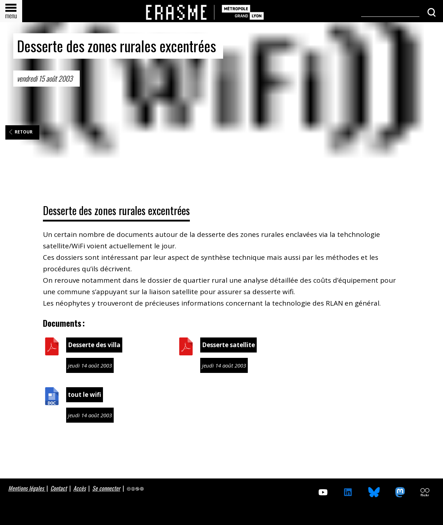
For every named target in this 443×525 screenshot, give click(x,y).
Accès (79, 488)
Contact (58, 488)
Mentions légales (26, 488)
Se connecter (106, 488)
